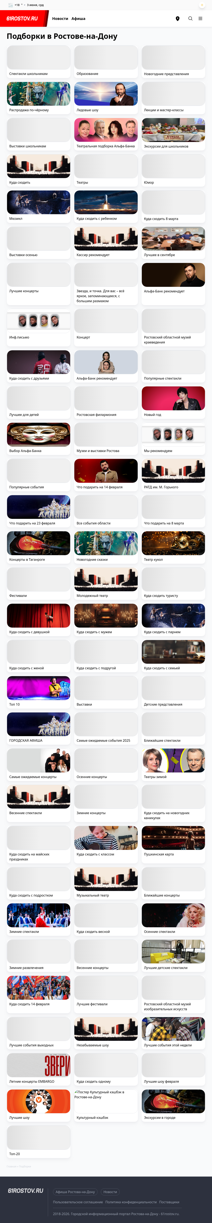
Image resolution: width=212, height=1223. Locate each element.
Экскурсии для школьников (166, 146)
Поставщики (169, 1202)
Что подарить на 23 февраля (32, 523)
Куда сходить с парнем (162, 632)
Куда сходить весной (93, 931)
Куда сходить (19, 182)
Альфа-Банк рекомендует (164, 291)
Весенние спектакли (25, 813)
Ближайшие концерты (162, 895)
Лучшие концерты (24, 291)
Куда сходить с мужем (94, 632)
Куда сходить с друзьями (29, 378)
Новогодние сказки (92, 559)
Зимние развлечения (26, 967)
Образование (87, 73)
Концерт (83, 337)
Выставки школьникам (27, 146)
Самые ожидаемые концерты (33, 777)
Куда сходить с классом (95, 854)
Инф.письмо (19, 337)
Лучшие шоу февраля (161, 1081)
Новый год (152, 414)
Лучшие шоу (19, 1117)
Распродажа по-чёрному (29, 110)
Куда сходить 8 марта (161, 218)
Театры (82, 182)
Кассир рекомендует (93, 255)
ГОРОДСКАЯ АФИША (25, 740)
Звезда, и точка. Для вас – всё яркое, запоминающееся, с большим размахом (100, 296)
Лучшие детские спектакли (166, 967)
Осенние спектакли (159, 931)
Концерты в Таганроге (27, 559)
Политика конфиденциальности (131, 1202)
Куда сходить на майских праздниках (29, 856)
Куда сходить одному (94, 1081)
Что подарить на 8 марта (164, 523)
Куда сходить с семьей (162, 668)
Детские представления (163, 704)
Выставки (84, 704)
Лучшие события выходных (31, 1045)
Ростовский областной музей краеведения (167, 340)
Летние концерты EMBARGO (31, 1081)
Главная (11, 1166)
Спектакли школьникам (28, 73)
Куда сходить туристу (161, 595)
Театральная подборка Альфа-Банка (106, 146)
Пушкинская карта (159, 854)
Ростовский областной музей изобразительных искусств (167, 1006)
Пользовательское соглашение (78, 1202)
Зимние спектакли (24, 931)
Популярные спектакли (163, 378)
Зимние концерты (91, 813)
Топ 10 (14, 704)
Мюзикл (15, 218)
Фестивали (18, 595)
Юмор (149, 182)
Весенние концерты (92, 967)
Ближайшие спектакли (162, 740)
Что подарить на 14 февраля (100, 487)
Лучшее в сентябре (159, 255)
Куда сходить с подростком (31, 895)
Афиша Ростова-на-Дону (75, 1192)
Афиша (79, 18)
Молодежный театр (92, 595)
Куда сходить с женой (26, 668)
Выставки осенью (23, 255)
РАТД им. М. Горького (161, 487)
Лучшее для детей (24, 414)
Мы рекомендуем (158, 450)
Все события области (93, 523)
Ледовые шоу (87, 110)
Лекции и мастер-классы (164, 110)
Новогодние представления (166, 74)
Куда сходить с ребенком (97, 218)
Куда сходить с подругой (96, 668)
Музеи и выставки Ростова (98, 450)
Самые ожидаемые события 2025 (103, 740)
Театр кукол (153, 559)
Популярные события (26, 487)
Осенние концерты (92, 777)
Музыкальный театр (93, 895)
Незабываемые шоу (93, 1045)
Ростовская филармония (96, 414)
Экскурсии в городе (160, 1117)
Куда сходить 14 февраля (29, 1004)
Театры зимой (155, 777)
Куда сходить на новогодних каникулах (167, 815)
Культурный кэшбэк (92, 1117)
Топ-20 (14, 1154)
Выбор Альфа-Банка (25, 450)
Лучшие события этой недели (168, 1045)
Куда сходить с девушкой (29, 632)
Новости (60, 18)
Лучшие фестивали (92, 1004)
